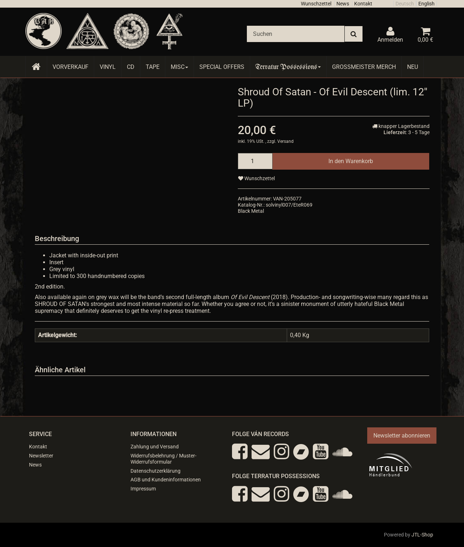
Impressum (143, 489)
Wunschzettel (316, 4)
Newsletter (41, 456)
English (426, 4)
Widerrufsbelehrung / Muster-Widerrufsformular (163, 459)
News (342, 4)
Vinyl (108, 66)
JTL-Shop (422, 535)
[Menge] (255, 161)
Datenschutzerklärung (155, 471)
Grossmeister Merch (364, 66)
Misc (179, 66)
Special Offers (221, 66)
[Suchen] (295, 34)
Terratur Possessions (288, 67)
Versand (285, 141)
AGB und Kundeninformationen (165, 479)
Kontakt (363, 4)
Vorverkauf (70, 66)
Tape (153, 66)
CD (130, 66)
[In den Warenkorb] (350, 161)
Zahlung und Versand (154, 446)
